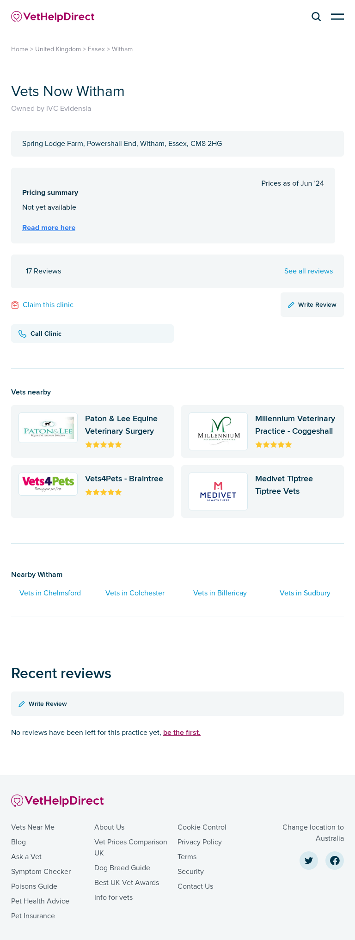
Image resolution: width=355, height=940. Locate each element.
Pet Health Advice (40, 901)
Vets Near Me (33, 827)
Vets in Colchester (135, 593)
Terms (187, 856)
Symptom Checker (41, 871)
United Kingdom (58, 49)
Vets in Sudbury (305, 593)
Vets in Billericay (220, 593)
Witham (122, 49)
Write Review (312, 304)
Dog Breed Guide (122, 868)
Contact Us (195, 886)
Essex (96, 49)
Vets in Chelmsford (50, 593)
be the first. (182, 732)
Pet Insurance (33, 916)
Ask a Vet (26, 856)
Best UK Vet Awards (126, 882)
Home (19, 49)
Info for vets (113, 897)
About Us (109, 827)
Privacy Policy (200, 842)
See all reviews (308, 271)
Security (191, 871)
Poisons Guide (34, 886)
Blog (18, 842)
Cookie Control (202, 827)
